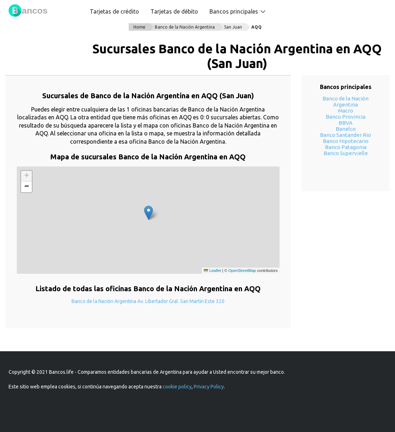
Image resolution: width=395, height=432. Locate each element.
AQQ (256, 27)
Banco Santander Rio (345, 135)
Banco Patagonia (345, 147)
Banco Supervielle (346, 153)
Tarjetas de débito (174, 11)
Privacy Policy (209, 386)
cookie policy (177, 386)
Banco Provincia (345, 117)
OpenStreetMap (242, 270)
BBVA (345, 123)
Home (139, 27)
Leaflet (212, 270)
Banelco (346, 129)
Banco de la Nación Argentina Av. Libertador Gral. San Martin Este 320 (147, 301)
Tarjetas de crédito (114, 11)
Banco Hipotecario (346, 141)
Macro (345, 111)
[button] (148, 212)
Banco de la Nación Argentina (185, 27)
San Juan (233, 27)
